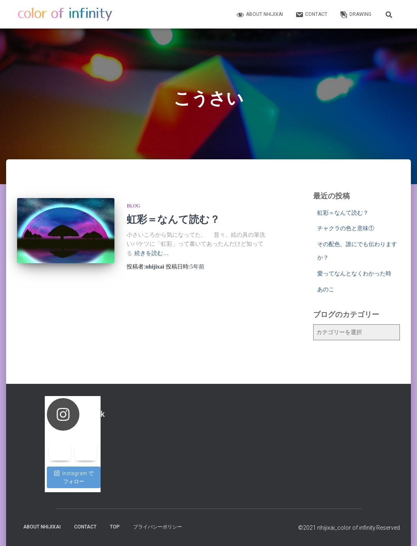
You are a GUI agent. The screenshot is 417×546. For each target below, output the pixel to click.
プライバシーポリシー (157, 527)
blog (133, 206)
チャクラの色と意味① (345, 228)
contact (311, 15)
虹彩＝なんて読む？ (173, 219)
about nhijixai (259, 15)
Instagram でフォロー (74, 477)
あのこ (325, 289)
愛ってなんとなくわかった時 (354, 273)
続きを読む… (151, 253)
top (115, 527)
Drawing (355, 15)
